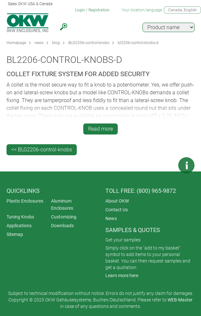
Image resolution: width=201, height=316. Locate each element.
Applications (19, 225)
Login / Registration (92, 10)
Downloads (62, 225)
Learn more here (121, 275)
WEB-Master (180, 299)
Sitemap (15, 234)
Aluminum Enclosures (62, 204)
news (39, 43)
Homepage (16, 43)
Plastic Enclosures (25, 201)
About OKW (117, 201)
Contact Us (116, 209)
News (111, 218)
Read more (100, 129)
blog (56, 43)
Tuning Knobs (20, 216)
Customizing (63, 216)
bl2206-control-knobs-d (138, 43)
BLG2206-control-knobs (88, 43)
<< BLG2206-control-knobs (41, 149)
